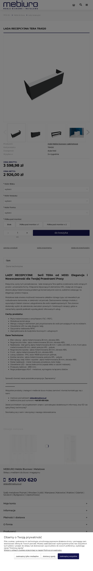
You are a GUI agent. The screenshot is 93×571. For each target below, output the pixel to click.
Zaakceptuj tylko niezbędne (27, 556)
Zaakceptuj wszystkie (68, 556)
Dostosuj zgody (49, 556)
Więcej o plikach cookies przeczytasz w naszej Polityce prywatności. (33, 550)
